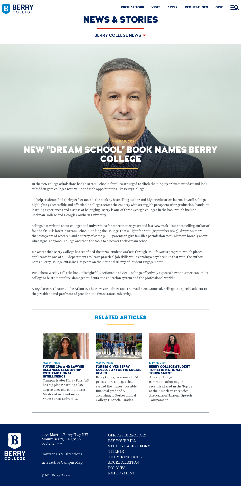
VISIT (155, 7)
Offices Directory (127, 435)
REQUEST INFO (196, 7)
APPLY (172, 7)
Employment (121, 473)
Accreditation (123, 462)
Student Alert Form (129, 446)
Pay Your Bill (122, 441)
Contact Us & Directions (61, 454)
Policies (116, 468)
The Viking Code (125, 457)
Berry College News (118, 36)
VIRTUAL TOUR (132, 7)
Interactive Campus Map (62, 462)
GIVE (219, 7)
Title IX (116, 451)
